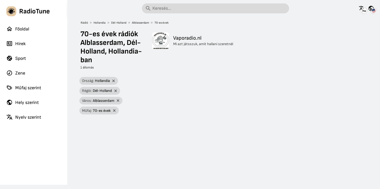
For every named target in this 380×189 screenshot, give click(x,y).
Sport (16, 58)
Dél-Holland (118, 22)
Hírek (16, 43)
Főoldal (17, 29)
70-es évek (162, 22)
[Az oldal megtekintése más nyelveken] (362, 8)
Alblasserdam (140, 22)
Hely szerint (22, 102)
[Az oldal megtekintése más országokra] (371, 8)
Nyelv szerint (23, 117)
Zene (15, 73)
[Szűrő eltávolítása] (113, 81)
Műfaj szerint (23, 88)
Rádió (84, 22)
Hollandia (100, 22)
